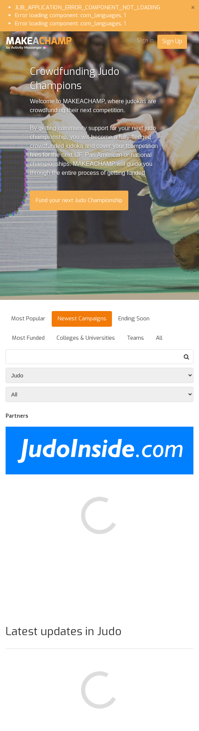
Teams (135, 338)
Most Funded (28, 338)
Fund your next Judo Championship (79, 200)
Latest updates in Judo (64, 631)
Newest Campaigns (81, 318)
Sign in (145, 40)
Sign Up (172, 41)
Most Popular (28, 318)
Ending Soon (134, 318)
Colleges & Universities (86, 338)
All (159, 338)
